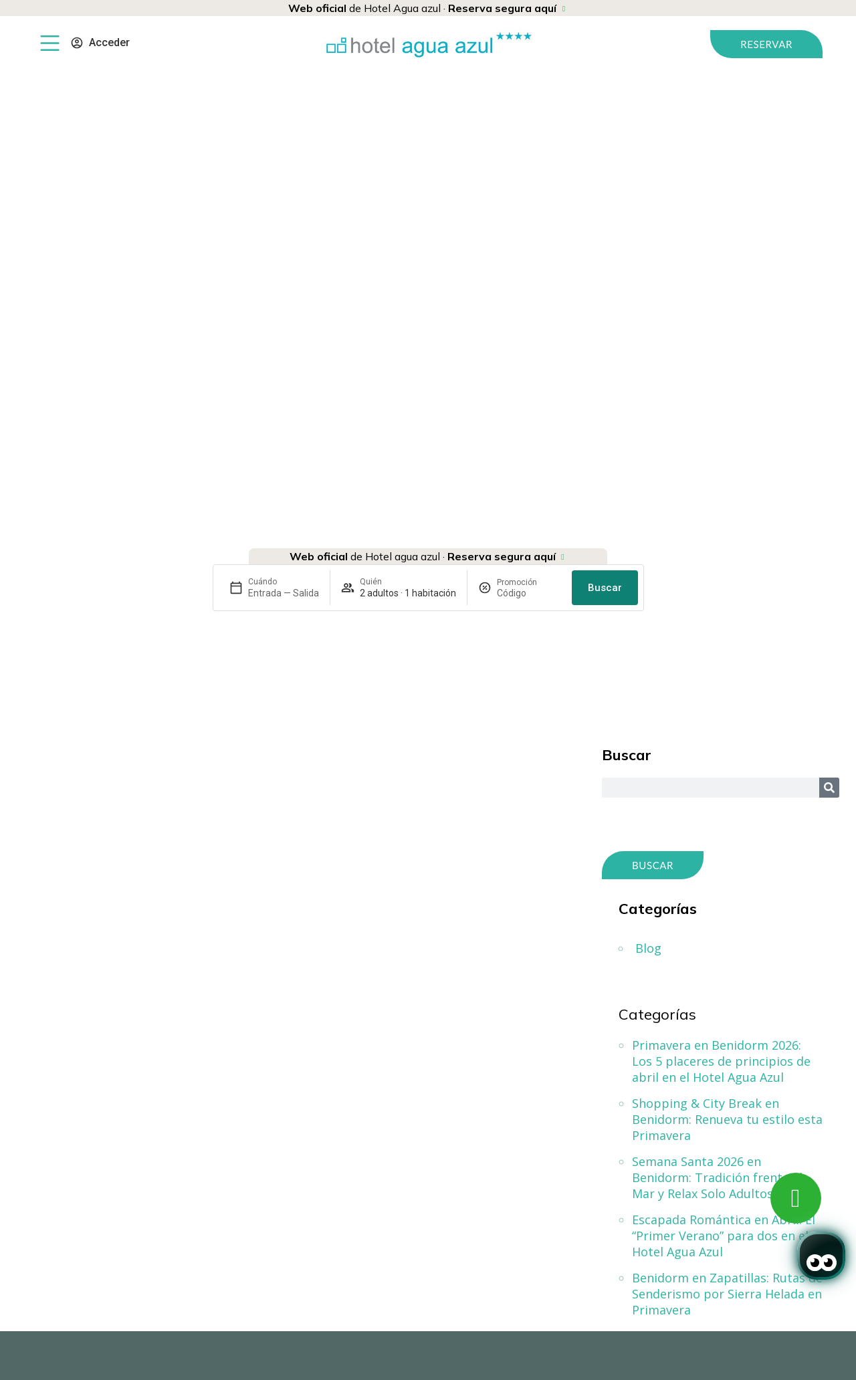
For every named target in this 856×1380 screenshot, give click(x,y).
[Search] (829, 788)
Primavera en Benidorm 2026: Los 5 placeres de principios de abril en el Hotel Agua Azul (721, 1061)
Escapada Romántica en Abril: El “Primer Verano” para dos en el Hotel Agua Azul (723, 1236)
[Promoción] (529, 593)
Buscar (605, 588)
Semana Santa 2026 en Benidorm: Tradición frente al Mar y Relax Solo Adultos (717, 1177)
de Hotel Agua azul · (422, 8)
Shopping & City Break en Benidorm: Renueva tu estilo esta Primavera (727, 1119)
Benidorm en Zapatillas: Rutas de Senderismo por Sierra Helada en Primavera (727, 1294)
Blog (648, 948)
